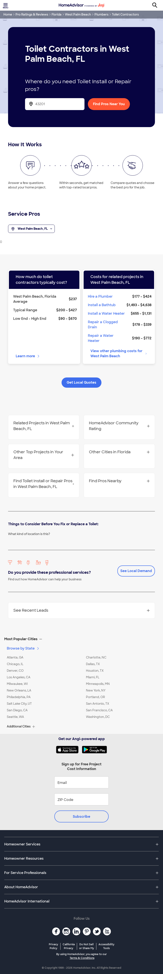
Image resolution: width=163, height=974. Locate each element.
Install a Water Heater (106, 313)
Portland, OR (95, 697)
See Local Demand (136, 571)
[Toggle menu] (6, 5)
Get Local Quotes (81, 382)
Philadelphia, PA (19, 697)
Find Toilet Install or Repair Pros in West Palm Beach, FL (43, 483)
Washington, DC (98, 717)
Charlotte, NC (96, 657)
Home (7, 14)
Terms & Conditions (82, 958)
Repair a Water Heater (101, 338)
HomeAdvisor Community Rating (119, 425)
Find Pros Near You (109, 104)
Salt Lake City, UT (19, 704)
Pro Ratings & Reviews (31, 14)
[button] (81, 639)
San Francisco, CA (99, 710)
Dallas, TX (93, 664)
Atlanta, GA (15, 657)
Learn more (28, 356)
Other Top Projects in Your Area (43, 454)
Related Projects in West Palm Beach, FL (43, 425)
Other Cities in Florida (119, 452)
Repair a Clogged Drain (103, 324)
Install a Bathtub (102, 305)
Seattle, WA (15, 717)
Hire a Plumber (100, 296)
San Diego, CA (17, 710)
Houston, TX (95, 671)
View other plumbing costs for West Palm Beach (118, 353)
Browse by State (23, 648)
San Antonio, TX (97, 704)
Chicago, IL (15, 664)
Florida (57, 14)
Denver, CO (15, 671)
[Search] (157, 5)
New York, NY (95, 690)
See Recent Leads (81, 610)
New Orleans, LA (19, 690)
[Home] (81, 5)
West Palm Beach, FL (31, 229)
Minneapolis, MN (98, 684)
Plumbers (101, 14)
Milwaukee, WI (17, 684)
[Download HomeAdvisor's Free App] (69, 749)
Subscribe (81, 816)
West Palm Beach (78, 14)
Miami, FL (92, 677)
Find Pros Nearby (119, 480)
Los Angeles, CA (18, 677)
